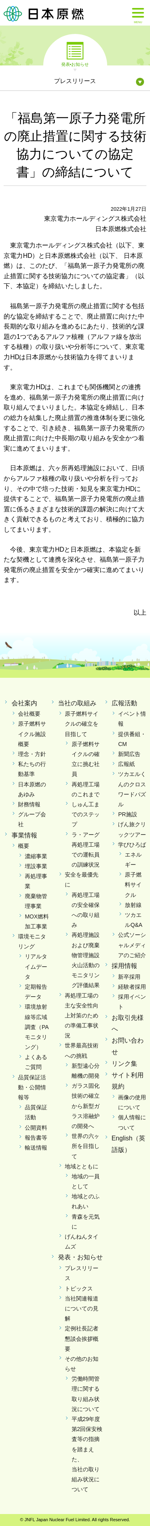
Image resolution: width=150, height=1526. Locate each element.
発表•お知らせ (75, 64)
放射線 (133, 905)
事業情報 (24, 835)
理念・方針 (32, 754)
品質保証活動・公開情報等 (32, 1087)
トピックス (79, 1288)
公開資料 (36, 1127)
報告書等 (36, 1137)
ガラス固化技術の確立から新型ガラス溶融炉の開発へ (86, 1106)
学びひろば (132, 844)
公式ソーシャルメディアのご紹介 (132, 945)
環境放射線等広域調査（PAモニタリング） (37, 1026)
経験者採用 (132, 987)
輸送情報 (36, 1147)
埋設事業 (36, 866)
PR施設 (127, 814)
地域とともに (81, 1166)
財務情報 (29, 804)
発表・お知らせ (80, 1257)
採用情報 (124, 965)
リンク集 (124, 1063)
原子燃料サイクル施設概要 (32, 733)
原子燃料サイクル (133, 884)
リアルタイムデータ (36, 966)
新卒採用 (129, 977)
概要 (23, 846)
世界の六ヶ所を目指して (86, 1146)
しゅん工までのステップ (86, 814)
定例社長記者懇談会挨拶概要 (81, 1338)
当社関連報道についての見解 (81, 1308)
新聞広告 (129, 754)
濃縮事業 (36, 856)
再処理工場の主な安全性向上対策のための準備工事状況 (81, 1015)
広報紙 (126, 764)
